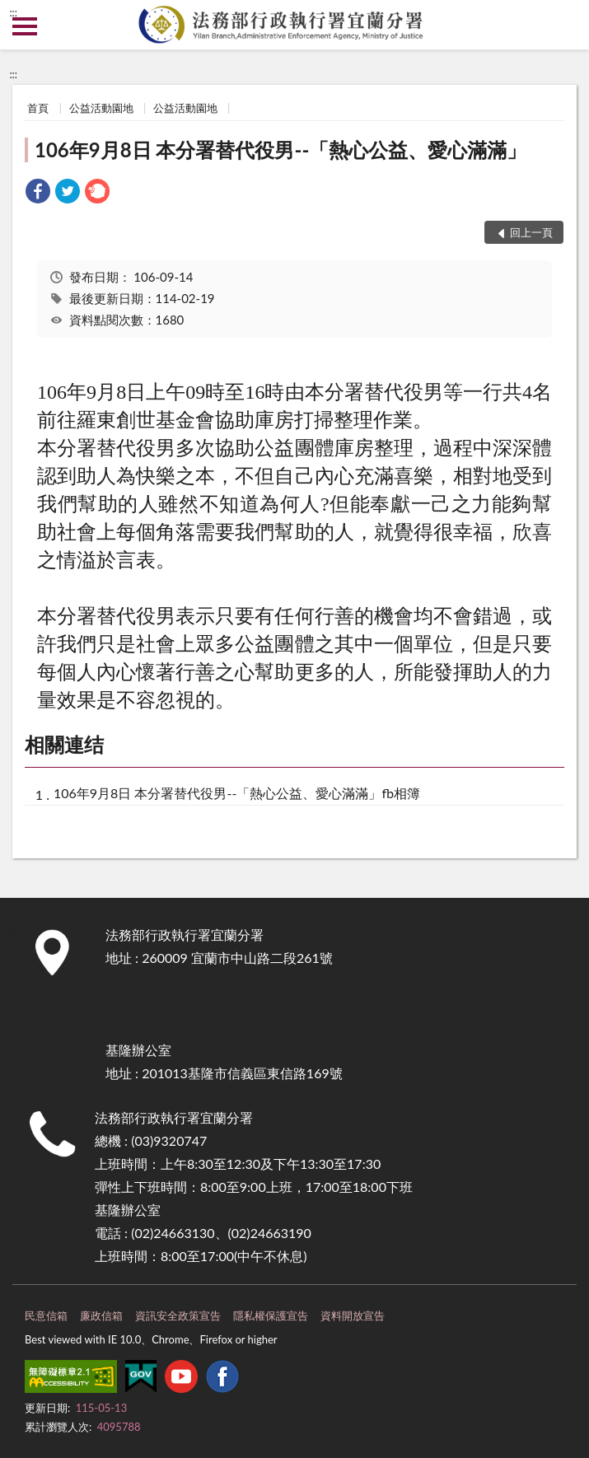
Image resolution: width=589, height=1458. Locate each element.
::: (13, 12)
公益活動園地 (101, 107)
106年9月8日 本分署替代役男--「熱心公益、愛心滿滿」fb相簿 (237, 793)
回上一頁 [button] (531, 232)
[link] (38, 193)
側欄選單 (24, 26)
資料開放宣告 (352, 1315)
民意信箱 (46, 1315)
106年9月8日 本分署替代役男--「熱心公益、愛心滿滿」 (280, 149)
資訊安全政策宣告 (178, 1315)
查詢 (564, 24)
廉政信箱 (101, 1315)
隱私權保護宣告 (270, 1315)
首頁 (38, 107)
